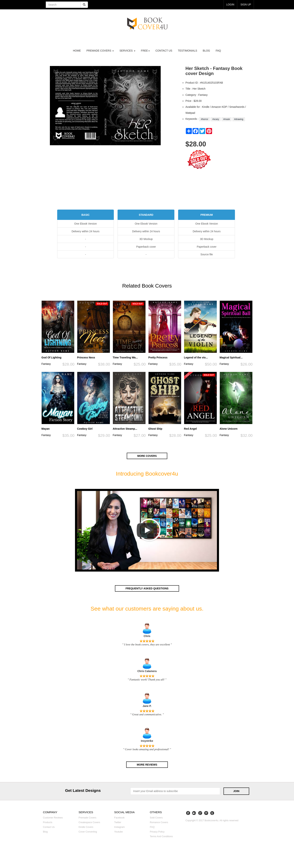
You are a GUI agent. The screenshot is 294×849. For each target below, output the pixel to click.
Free (145, 50)
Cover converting (88, 831)
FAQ (218, 50)
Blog (206, 50)
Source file (206, 254)
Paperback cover (146, 246)
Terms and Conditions (161, 836)
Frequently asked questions (147, 588)
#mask (226, 119)
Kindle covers (86, 826)
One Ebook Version (85, 223)
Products (47, 822)
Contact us (163, 50)
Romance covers (159, 822)
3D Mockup (146, 239)
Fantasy (46, 363)
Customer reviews (53, 817)
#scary (216, 119)
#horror (204, 119)
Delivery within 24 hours (86, 231)
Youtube (118, 831)
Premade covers (87, 817)
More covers (147, 455)
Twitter (117, 822)
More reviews (147, 764)
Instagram (119, 826)
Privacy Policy (157, 831)
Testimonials (187, 50)
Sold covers (156, 817)
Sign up (245, 4)
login (230, 4)
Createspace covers (89, 822)
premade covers (100, 50)
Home (77, 50)
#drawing (238, 119)
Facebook (119, 817)
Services (127, 50)
